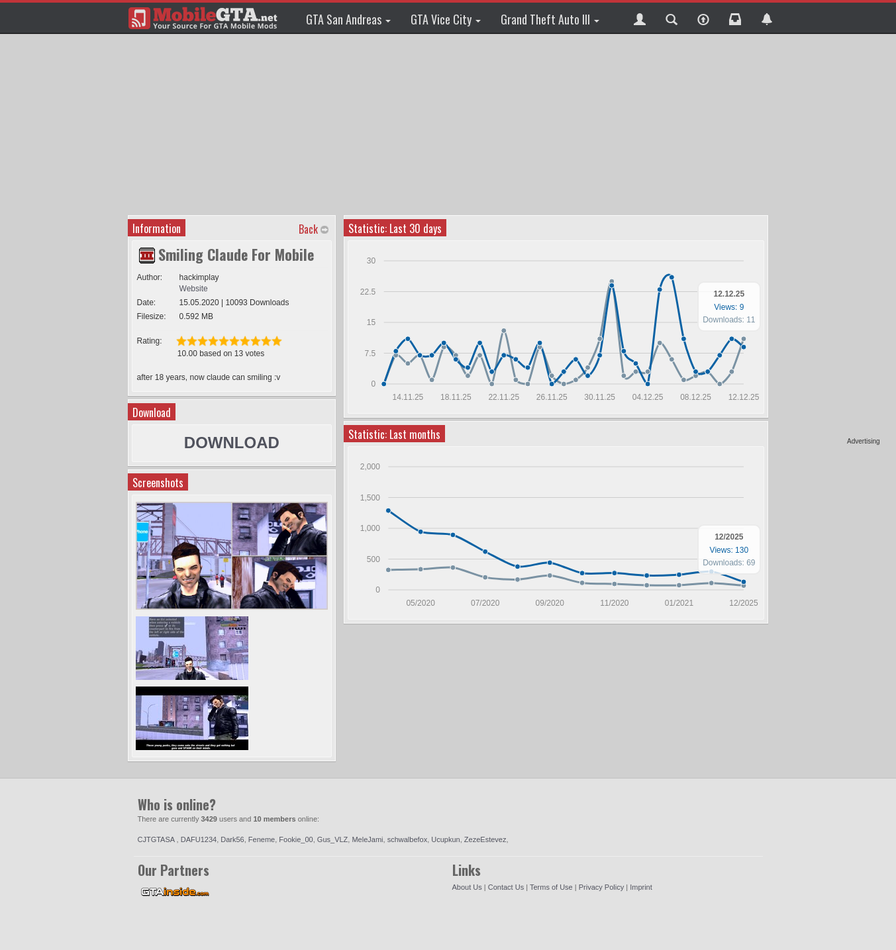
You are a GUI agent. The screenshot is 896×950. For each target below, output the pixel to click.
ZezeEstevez (485, 839)
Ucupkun (445, 839)
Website (193, 288)
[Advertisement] (829, 238)
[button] (640, 18)
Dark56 (232, 839)
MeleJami (367, 839)
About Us (467, 887)
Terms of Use (551, 887)
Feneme (261, 839)
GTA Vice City (446, 19)
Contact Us (506, 887)
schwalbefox (407, 839)
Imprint (641, 887)
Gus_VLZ (332, 839)
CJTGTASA (157, 839)
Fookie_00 (296, 839)
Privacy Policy (601, 887)
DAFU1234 (199, 839)
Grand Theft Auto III (550, 19)
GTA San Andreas (348, 19)
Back (308, 229)
